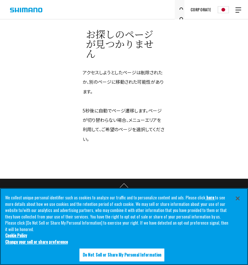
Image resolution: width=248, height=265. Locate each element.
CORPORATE (201, 9)
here (210, 197)
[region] (124, 226)
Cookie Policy (16, 235)
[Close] (238, 198)
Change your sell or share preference (36, 241)
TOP (124, 186)
